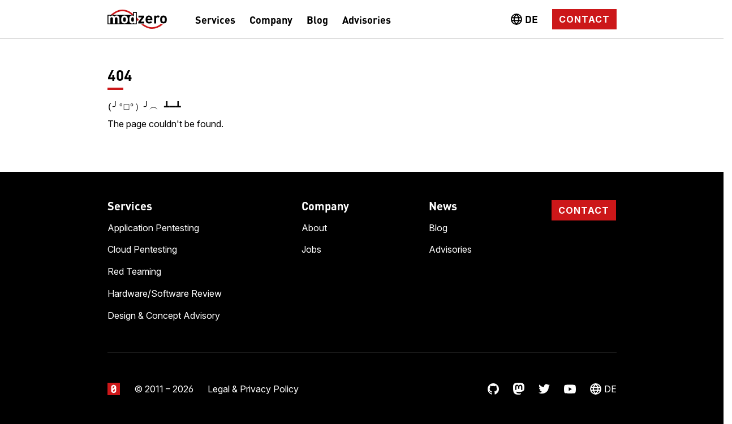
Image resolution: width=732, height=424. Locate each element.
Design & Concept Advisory (163, 314)
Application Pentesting (153, 226)
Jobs (311, 248)
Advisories (366, 19)
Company (270, 19)
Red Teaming (134, 270)
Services (215, 19)
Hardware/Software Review (164, 292)
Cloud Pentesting (142, 248)
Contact (584, 19)
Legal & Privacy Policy (253, 387)
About (314, 226)
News (443, 204)
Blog (317, 19)
